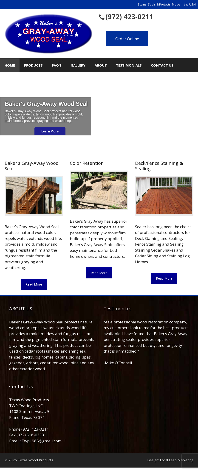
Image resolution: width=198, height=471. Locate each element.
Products (33, 65)
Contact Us (162, 65)
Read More (33, 284)
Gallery (78, 65)
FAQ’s (57, 65)
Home (10, 65)
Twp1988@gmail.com (42, 440)
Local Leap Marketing (176, 460)
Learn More (50, 131)
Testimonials (129, 65)
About (101, 65)
